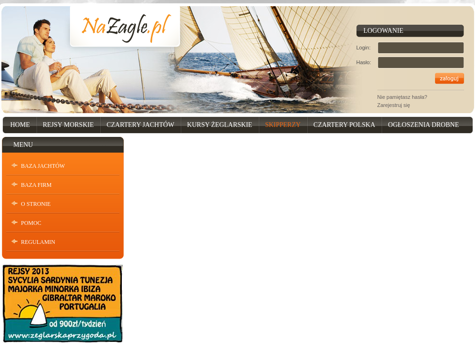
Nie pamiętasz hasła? (402, 97)
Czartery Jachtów (140, 124)
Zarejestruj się (393, 105)
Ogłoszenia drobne (423, 124)
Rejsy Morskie (68, 124)
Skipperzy (283, 124)
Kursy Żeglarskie (219, 124)
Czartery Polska (345, 124)
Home (20, 124)
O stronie (35, 204)
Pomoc (31, 223)
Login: (363, 47)
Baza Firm (36, 185)
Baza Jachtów (43, 166)
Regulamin (38, 242)
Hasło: (363, 62)
